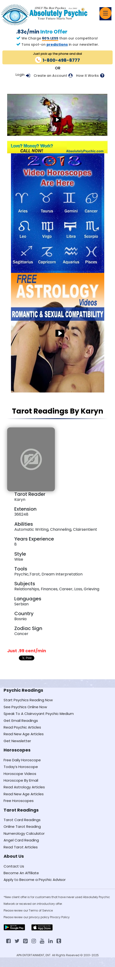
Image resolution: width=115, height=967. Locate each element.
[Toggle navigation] (105, 13)
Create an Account (50, 75)
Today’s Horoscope (21, 766)
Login (20, 74)
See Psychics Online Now (25, 706)
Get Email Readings (21, 720)
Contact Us (14, 866)
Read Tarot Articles (21, 847)
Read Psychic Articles (22, 727)
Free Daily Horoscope (22, 760)
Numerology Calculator (24, 833)
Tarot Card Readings (22, 819)
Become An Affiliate (21, 872)
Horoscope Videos (20, 773)
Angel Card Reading (21, 840)
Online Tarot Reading (22, 826)
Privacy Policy (60, 917)
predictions (57, 44)
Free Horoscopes (19, 800)
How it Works (87, 75)
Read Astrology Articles (24, 787)
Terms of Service (41, 910)
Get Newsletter (17, 740)
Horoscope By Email (21, 780)
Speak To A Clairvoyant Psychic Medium (39, 713)
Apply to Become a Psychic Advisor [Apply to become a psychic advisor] (35, 879)
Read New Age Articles (24, 733)
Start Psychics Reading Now (28, 699)
